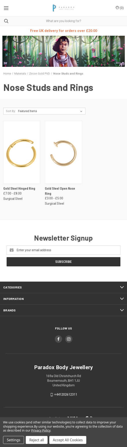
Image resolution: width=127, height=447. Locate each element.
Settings (13, 440)
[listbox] (51, 111)
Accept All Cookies (68, 440)
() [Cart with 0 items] (120, 8)
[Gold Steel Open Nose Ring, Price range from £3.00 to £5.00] (63, 152)
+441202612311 (65, 395)
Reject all (36, 440)
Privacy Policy (40, 430)
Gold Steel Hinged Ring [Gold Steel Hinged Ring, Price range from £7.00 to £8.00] (19, 189)
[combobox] (63, 21)
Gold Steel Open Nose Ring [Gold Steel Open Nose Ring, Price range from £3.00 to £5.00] (60, 191)
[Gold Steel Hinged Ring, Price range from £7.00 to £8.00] (21, 152)
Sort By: (11, 111)
